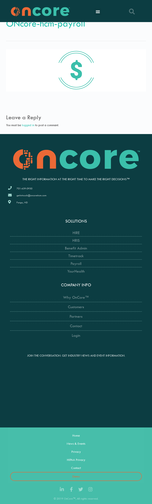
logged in (28, 125)
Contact (76, 468)
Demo (76, 476)
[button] (98, 11)
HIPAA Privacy (76, 460)
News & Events (76, 443)
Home (76, 435)
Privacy (76, 452)
